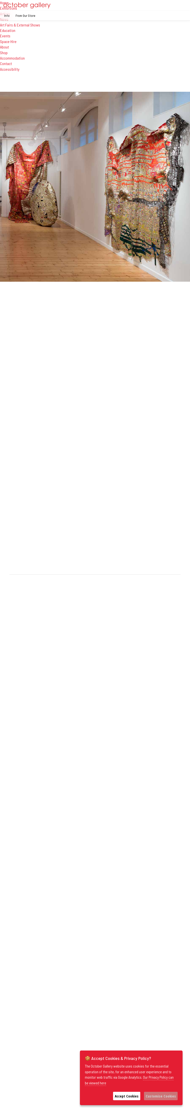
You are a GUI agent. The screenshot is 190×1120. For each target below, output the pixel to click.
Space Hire (8, 41)
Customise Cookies (161, 1096)
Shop (4, 52)
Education (7, 30)
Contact (6, 63)
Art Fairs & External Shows (20, 25)
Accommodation (12, 58)
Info (7, 16)
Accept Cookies (127, 1096)
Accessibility (10, 69)
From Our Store (25, 16)
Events (5, 35)
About (4, 47)
